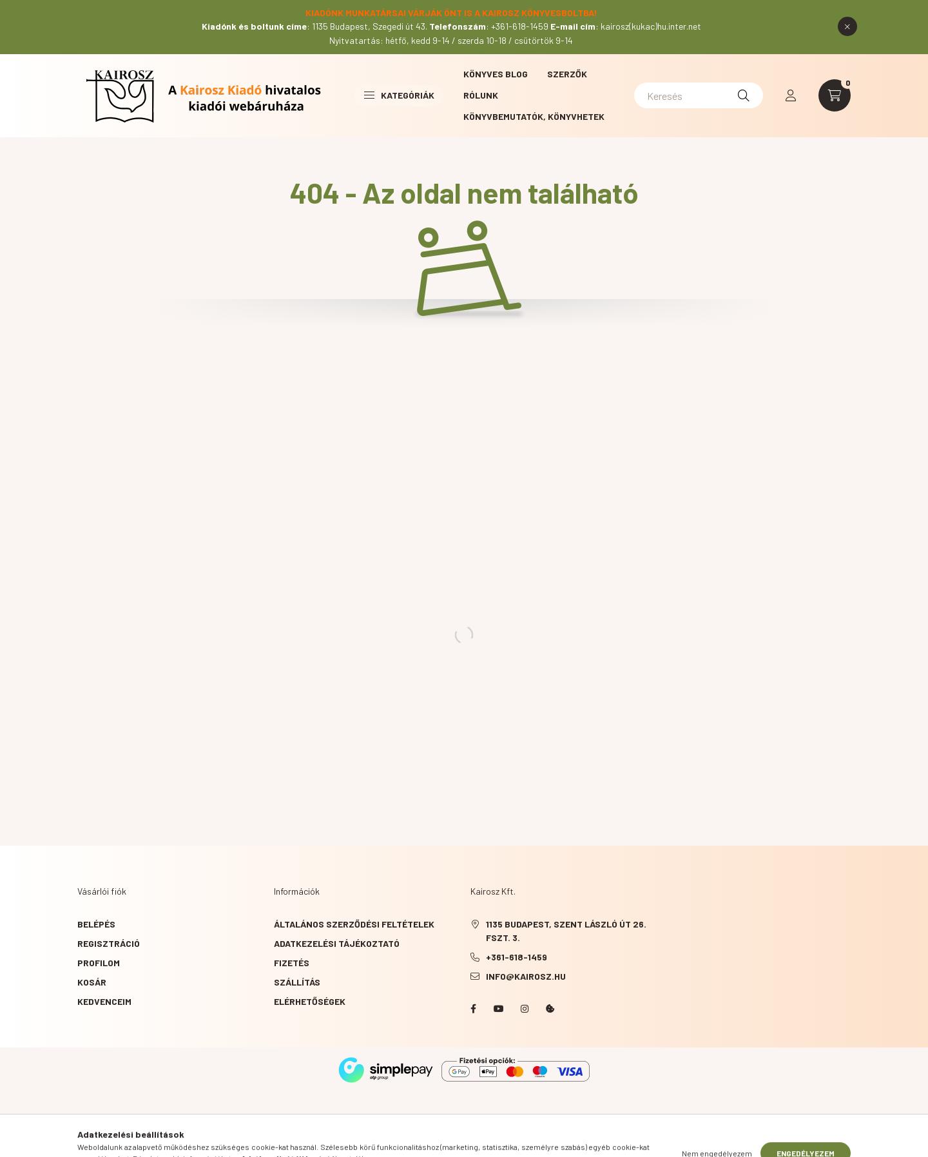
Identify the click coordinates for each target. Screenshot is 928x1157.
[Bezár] (847, 26)
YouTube (499, 1009)
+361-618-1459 (516, 956)
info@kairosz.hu (526, 976)
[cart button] (834, 95)
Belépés (96, 924)
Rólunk (480, 95)
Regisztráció (108, 943)
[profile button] (791, 95)
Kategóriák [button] (399, 95)
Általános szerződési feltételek (354, 924)
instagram (524, 1009)
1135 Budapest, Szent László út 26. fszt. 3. (566, 931)
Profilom (98, 962)
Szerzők (567, 73)
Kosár (91, 982)
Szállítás (297, 982)
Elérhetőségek (309, 1001)
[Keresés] (698, 95)
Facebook (473, 1009)
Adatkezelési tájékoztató (337, 943)
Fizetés (291, 962)
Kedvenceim (104, 1001)
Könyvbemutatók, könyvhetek (533, 116)
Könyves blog (495, 73)
